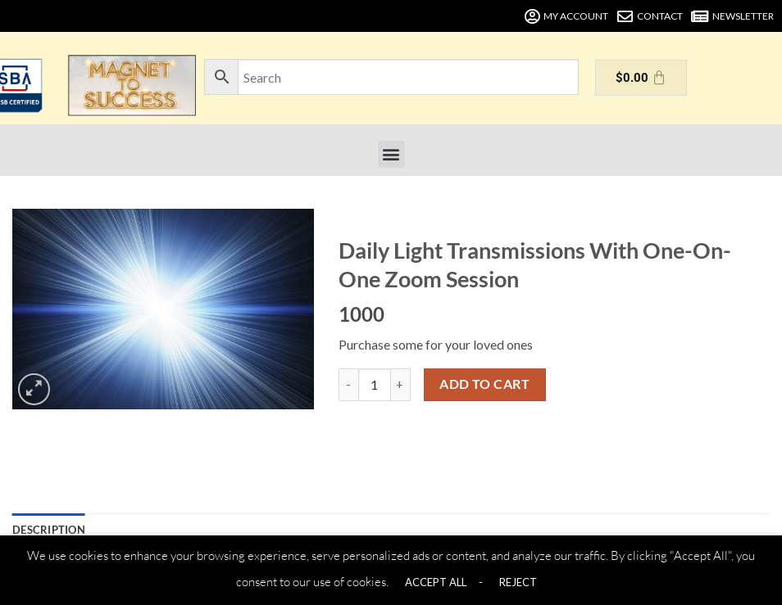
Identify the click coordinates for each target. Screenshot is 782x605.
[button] (391, 154)
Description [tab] (48, 529)
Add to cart (484, 384)
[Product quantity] (374, 384)
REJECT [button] (518, 582)
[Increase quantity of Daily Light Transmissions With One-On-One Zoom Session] (401, 384)
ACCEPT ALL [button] (435, 582)
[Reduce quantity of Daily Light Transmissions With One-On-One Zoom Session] (348, 384)
